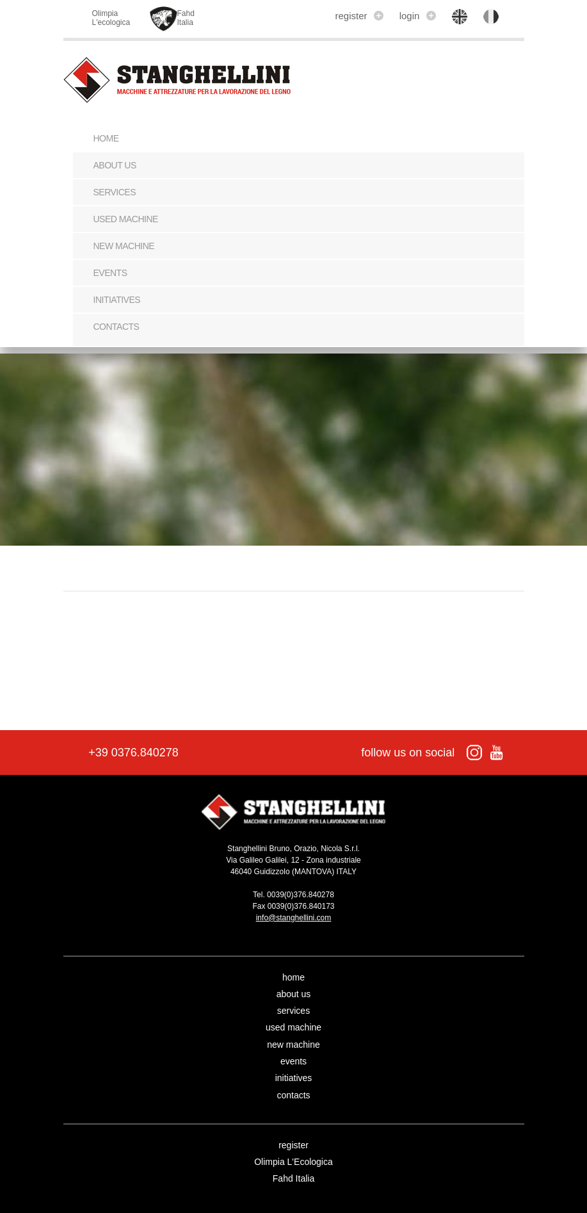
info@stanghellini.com (294, 917)
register (359, 15)
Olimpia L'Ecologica (293, 1162)
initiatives (117, 300)
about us (114, 165)
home (293, 977)
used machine (125, 219)
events (110, 273)
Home (106, 138)
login (417, 15)
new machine (124, 246)
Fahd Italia (293, 1178)
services (114, 192)
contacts (116, 327)
